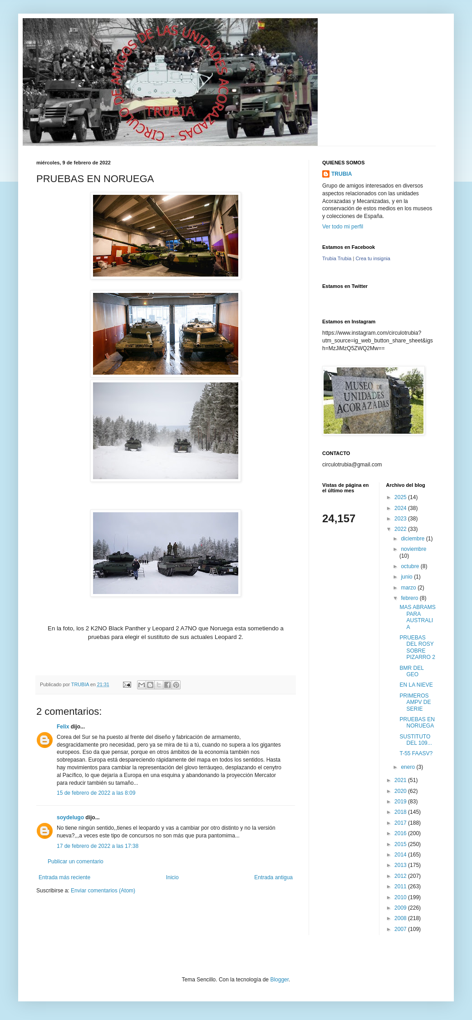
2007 (401, 929)
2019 (401, 801)
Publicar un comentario (75, 861)
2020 (401, 791)
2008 (401, 918)
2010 (401, 897)
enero (408, 767)
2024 (401, 508)
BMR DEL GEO (411, 671)
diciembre (413, 538)
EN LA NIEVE (416, 685)
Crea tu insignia (372, 258)
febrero (410, 598)
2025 (401, 497)
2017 (401, 823)
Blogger (279, 979)
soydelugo (70, 817)
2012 (401, 876)
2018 (401, 812)
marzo (409, 587)
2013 (401, 865)
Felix (63, 726)
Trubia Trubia (336, 258)
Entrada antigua (273, 877)
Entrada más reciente (64, 877)
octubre (410, 566)
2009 (401, 908)
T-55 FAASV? (416, 753)
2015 (401, 844)
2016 (401, 833)
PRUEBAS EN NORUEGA (416, 722)
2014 (401, 855)
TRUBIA (341, 174)
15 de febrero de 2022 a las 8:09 (96, 793)
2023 (401, 518)
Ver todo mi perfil (342, 226)
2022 (401, 529)
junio (407, 577)
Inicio (172, 877)
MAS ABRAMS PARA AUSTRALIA (417, 617)
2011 (401, 886)
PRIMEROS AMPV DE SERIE (415, 702)
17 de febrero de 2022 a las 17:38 (97, 846)
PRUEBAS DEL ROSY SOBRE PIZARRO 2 (417, 647)
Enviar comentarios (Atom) (103, 890)
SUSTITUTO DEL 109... (415, 739)
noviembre (413, 549)
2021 (401, 780)
